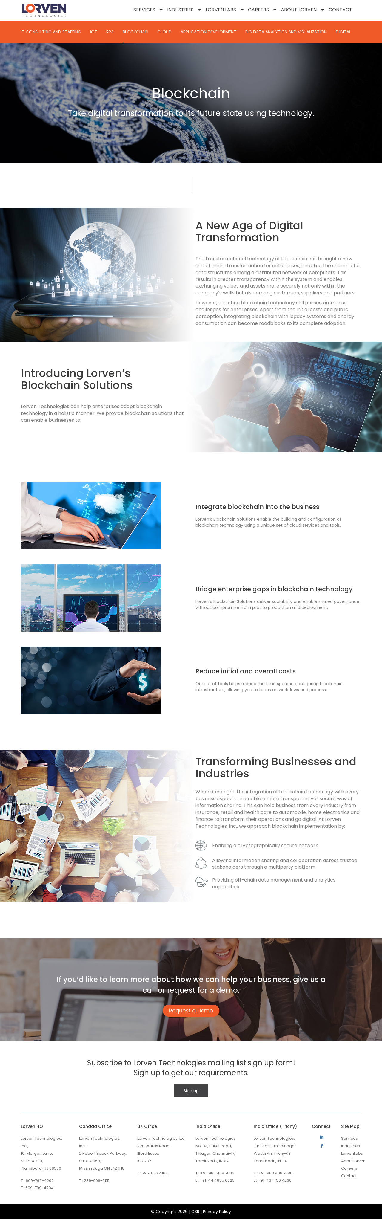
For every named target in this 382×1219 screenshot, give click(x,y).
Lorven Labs (221, 9)
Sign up (191, 1091)
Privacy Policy (217, 1212)
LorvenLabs (352, 1153)
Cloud (164, 32)
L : (197, 1180)
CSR (195, 1212)
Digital (343, 32)
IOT (93, 32)
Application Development (208, 32)
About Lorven (299, 9)
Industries (180, 9)
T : (23, 1180)
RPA (110, 32)
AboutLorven (353, 1161)
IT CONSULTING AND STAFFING (51, 32)
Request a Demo (191, 1010)
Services (144, 9)
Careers (258, 9)
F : (22, 1188)
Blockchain (135, 32)
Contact (340, 9)
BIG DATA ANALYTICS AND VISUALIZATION (286, 32)
